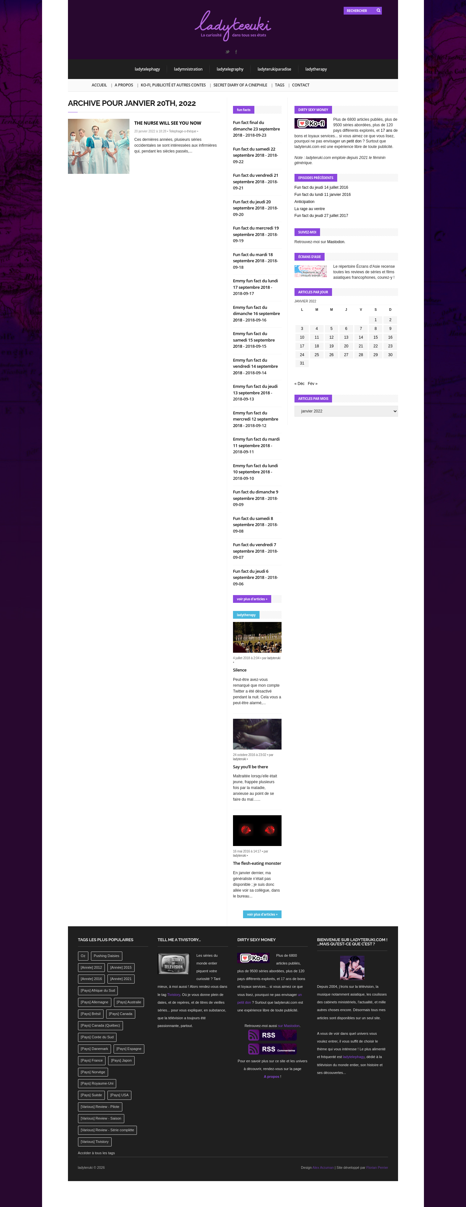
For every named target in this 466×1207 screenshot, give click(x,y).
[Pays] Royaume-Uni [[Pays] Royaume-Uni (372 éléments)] (97, 1083)
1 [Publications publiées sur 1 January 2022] (375, 320)
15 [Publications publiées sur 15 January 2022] (375, 337)
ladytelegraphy (230, 69)
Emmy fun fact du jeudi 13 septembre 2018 (255, 389)
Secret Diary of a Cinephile (240, 85)
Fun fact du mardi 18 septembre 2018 (253, 258)
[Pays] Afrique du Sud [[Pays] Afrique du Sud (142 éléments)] (98, 990)
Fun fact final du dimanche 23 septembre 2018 (256, 128)
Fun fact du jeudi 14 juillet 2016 (321, 187)
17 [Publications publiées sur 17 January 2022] (302, 346)
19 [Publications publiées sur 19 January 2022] (331, 346)
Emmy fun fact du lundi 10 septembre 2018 (255, 469)
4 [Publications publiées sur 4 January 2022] (317, 328)
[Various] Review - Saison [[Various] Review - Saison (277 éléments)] (101, 1118)
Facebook (236, 52)
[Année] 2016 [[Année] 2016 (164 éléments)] (91, 979)
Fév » (312, 383)
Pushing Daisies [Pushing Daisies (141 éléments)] (106, 956)
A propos (124, 85)
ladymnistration (188, 69)
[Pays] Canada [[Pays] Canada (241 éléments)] (120, 1014)
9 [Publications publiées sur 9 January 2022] (390, 328)
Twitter (227, 52)
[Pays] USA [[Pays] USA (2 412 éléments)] (119, 1095)
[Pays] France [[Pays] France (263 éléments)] (92, 1060)
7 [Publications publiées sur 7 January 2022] (361, 328)
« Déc (299, 383)
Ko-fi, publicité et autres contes (173, 85)
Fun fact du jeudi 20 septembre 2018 (252, 205)
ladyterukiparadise (274, 69)
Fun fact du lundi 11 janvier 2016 (322, 194)
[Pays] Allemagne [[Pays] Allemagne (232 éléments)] (94, 1002)
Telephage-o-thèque (182, 131)
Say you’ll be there (250, 767)
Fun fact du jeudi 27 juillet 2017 (321, 215)
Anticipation (304, 201)
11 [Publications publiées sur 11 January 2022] (317, 337)
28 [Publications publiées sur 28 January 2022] (361, 355)
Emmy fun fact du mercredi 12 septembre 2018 (255, 419)
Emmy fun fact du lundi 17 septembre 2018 (255, 284)
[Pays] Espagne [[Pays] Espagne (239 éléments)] (128, 1049)
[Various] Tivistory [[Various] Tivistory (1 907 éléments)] (95, 1142)
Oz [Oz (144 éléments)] (83, 956)
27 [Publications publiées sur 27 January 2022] (346, 355)
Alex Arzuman (323, 1167)
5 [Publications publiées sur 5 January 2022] (331, 328)
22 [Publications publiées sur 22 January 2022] (375, 346)
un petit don (351, 141)
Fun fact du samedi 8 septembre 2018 (253, 521)
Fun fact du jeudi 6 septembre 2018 (251, 574)
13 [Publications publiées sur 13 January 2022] (346, 337)
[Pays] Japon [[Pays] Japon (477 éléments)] (121, 1060)
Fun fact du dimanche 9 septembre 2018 (255, 495)
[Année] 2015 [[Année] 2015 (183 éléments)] (120, 967)
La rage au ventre (309, 209)
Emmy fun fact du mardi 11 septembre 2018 (256, 442)
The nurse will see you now (167, 123)
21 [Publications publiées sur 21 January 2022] (361, 346)
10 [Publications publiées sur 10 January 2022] (302, 337)
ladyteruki (273, 658)
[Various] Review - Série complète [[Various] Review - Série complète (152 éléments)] (107, 1130)
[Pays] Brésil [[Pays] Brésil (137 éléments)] (91, 1014)
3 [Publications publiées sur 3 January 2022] (302, 328)
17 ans (386, 130)
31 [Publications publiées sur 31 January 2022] (302, 363)
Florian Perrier (377, 1167)
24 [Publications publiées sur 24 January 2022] (302, 355)
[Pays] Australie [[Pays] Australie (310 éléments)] (129, 1002)
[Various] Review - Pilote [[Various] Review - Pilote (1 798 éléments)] (100, 1107)
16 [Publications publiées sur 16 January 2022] (390, 337)
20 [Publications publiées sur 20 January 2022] (346, 346)
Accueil (99, 85)
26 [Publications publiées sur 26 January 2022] (331, 355)
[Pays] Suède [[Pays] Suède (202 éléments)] (91, 1095)
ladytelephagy (147, 69)
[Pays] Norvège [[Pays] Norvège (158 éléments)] (93, 1072)
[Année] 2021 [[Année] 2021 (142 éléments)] (120, 979)
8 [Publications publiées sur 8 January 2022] (375, 328)
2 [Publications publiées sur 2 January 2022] (390, 320)
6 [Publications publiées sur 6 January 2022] (346, 328)
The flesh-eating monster (257, 863)
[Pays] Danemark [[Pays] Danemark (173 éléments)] (94, 1049)
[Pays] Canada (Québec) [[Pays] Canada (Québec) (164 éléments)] (100, 1025)
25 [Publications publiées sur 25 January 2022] (317, 355)
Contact (300, 85)
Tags (279, 85)
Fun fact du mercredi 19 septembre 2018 (256, 231)
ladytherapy (316, 69)
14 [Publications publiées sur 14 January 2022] (361, 337)
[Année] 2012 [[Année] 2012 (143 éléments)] (91, 967)
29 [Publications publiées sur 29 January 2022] (375, 355)
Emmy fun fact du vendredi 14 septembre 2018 (255, 366)
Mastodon (335, 242)
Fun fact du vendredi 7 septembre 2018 (254, 548)
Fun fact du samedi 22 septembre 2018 (254, 152)
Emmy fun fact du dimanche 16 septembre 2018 (256, 313)
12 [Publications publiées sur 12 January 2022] (331, 337)
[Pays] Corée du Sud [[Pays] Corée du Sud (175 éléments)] (97, 1037)
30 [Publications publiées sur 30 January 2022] (390, 355)
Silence (240, 670)
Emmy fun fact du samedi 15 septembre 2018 (254, 340)
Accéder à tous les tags (96, 1153)
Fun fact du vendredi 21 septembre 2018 (255, 178)
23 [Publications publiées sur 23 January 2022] (390, 346)
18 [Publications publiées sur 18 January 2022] (317, 346)
